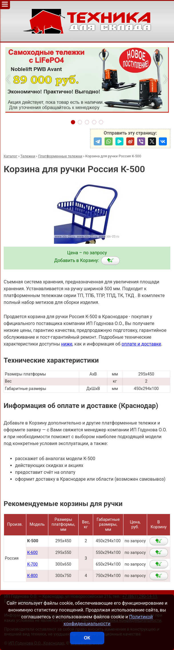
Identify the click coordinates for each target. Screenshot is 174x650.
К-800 (32, 575)
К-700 (32, 564)
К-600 (32, 552)
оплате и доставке (141, 344)
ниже (66, 344)
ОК (87, 637)
